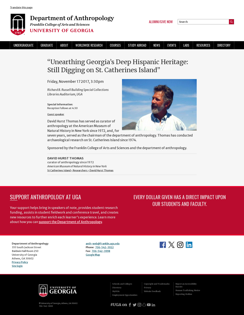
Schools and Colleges (122, 284)
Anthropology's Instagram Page (180, 245)
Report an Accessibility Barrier (186, 285)
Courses (115, 45)
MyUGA (115, 291)
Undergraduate (23, 45)
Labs (186, 45)
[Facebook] (130, 305)
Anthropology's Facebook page (163, 245)
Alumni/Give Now (161, 21)
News (156, 45)
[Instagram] (139, 305)
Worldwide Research (89, 45)
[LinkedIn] (153, 305)
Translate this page (21, 7)
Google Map (93, 254)
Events (171, 45)
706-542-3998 (101, 251)
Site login (17, 265)
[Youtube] (149, 305)
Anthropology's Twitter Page (171, 245)
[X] (134, 305)
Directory (223, 45)
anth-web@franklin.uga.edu (103, 243)
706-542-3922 (104, 247)
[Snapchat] (144, 305)
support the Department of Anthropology (70, 222)
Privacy (147, 287)
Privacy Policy (20, 262)
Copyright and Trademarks (157, 284)
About (64, 45)
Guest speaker (55, 114)
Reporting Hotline (184, 294)
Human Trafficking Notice (188, 290)
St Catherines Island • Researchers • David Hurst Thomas (80, 170)
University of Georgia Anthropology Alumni (189, 245)
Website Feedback (152, 291)
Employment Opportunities (124, 295)
